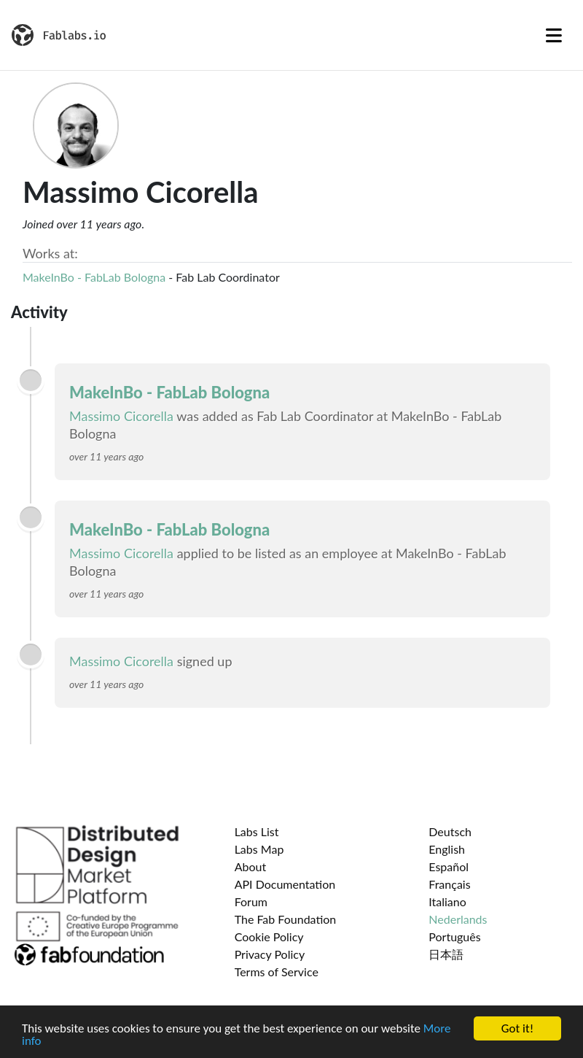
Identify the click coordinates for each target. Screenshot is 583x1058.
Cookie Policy (269, 936)
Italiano (447, 901)
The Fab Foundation (286, 919)
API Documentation (285, 884)
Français (449, 884)
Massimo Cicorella (121, 416)
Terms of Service (276, 971)
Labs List (257, 831)
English (447, 849)
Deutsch (450, 831)
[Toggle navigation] (553, 35)
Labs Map (259, 849)
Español (449, 866)
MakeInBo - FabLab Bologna (94, 277)
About (251, 866)
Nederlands (458, 919)
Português (454, 936)
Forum (251, 901)
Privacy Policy (270, 954)
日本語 (446, 954)
